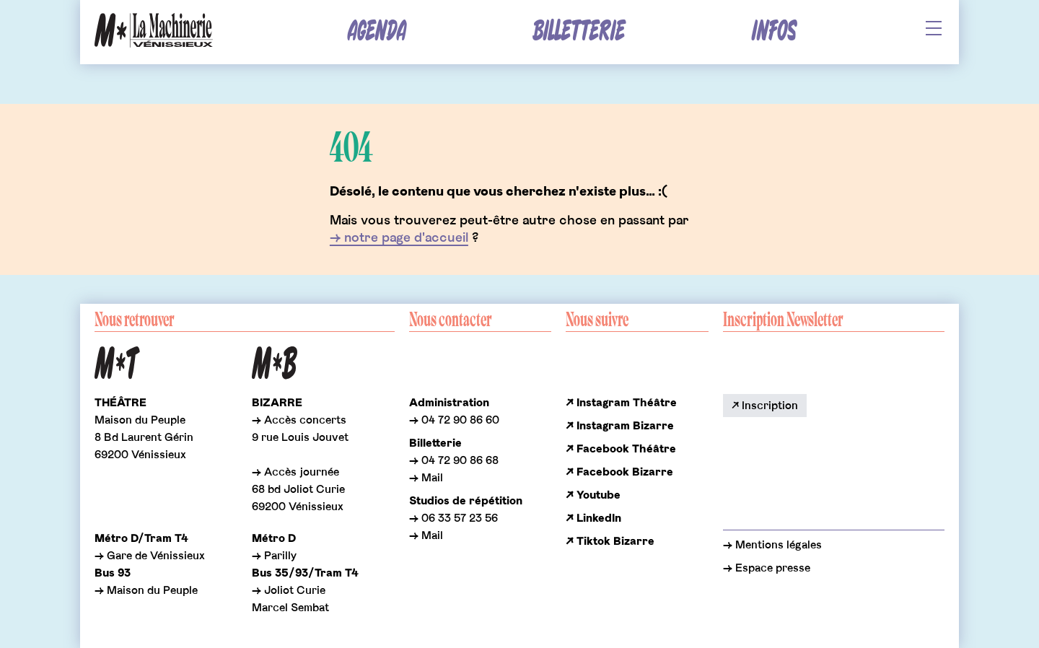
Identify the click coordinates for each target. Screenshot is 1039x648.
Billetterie (578, 31)
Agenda (377, 31)
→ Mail (426, 477)
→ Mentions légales (772, 545)
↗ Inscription (765, 405)
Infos (774, 31)
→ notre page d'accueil (399, 238)
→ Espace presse (766, 568)
